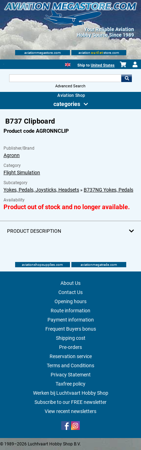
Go (126, 78)
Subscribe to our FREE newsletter (70, 402)
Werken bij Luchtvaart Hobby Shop (70, 393)
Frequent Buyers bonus (70, 329)
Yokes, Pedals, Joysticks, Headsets (41, 190)
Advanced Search (70, 86)
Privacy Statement (71, 374)
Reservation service (71, 356)
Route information (70, 310)
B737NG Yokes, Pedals (108, 190)
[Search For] (65, 78)
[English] (67, 64)
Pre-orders (70, 347)
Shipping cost (70, 338)
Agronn (12, 155)
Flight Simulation (22, 172)
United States (103, 65)
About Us (70, 283)
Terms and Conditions (70, 365)
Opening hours (70, 301)
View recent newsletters (70, 411)
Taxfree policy (70, 384)
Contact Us (70, 292)
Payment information (70, 320)
